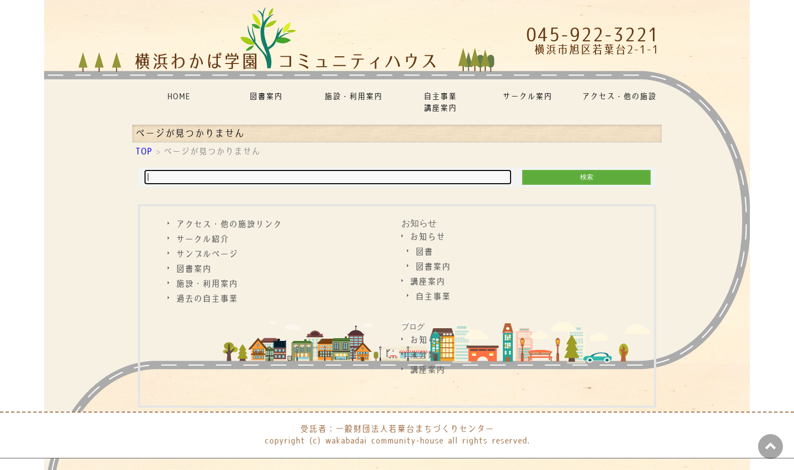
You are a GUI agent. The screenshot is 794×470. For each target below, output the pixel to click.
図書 (424, 252)
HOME (178, 97)
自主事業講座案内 (440, 102)
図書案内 (265, 97)
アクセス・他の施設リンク (620, 97)
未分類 (423, 355)
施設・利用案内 (353, 97)
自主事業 (432, 297)
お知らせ (419, 223)
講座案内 (427, 282)
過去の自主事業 (207, 299)
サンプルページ (207, 254)
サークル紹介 (202, 239)
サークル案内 (527, 97)
